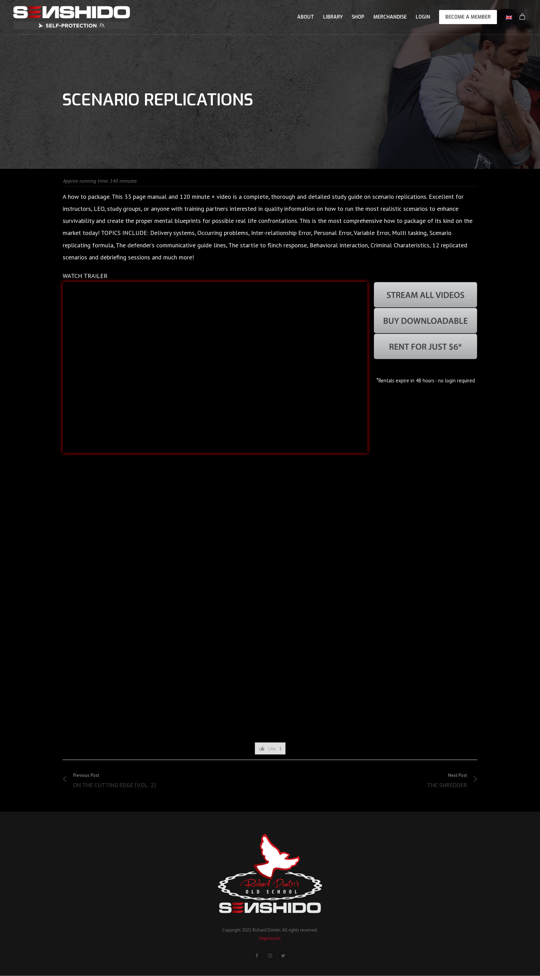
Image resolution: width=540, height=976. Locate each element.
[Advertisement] (270, 708)
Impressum (270, 938)
